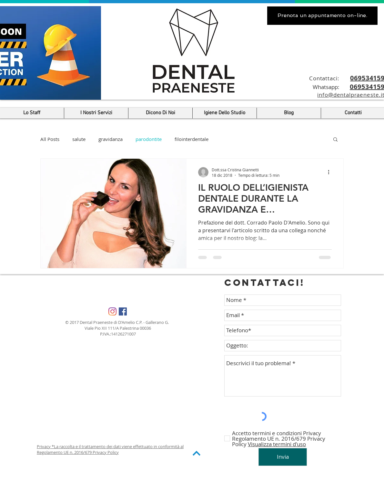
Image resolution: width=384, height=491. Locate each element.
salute (79, 139)
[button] (335, 139)
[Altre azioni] (331, 172)
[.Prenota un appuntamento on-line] (322, 15)
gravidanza (110, 139)
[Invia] (282, 457)
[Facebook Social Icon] (123, 311)
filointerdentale (191, 139)
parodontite (149, 139)
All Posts (49, 139)
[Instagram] (112, 311)
